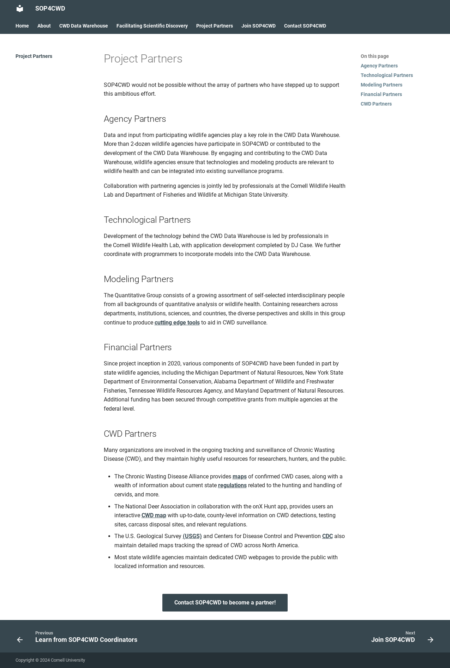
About (44, 26)
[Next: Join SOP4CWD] (400, 638)
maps (240, 476)
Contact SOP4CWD (305, 26)
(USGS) (192, 536)
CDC (327, 536)
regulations (232, 485)
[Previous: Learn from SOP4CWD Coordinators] (78, 638)
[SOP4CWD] (20, 8)
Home (22, 26)
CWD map (154, 515)
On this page (375, 56)
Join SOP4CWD (258, 26)
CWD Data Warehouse (83, 26)
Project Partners (214, 26)
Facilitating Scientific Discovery (152, 26)
